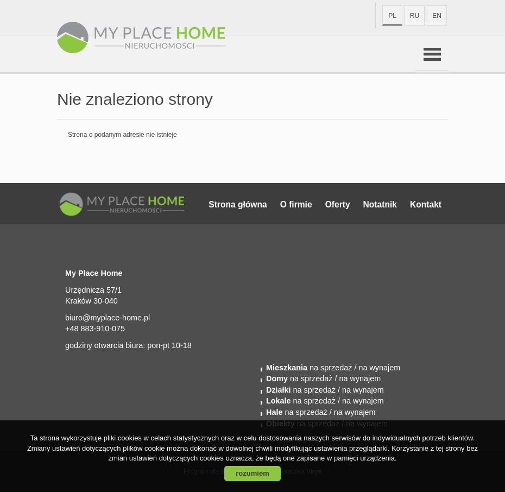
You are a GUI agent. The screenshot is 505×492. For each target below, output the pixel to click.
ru (414, 16)
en (436, 16)
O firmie (296, 204)
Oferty (337, 204)
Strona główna (238, 204)
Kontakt (425, 204)
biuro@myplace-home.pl (107, 317)
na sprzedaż (309, 367)
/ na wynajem (376, 367)
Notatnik (380, 204)
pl (392, 16)
